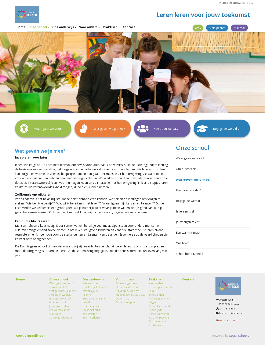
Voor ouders (88, 27)
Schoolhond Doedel (189, 254)
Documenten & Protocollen (158, 323)
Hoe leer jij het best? (95, 287)
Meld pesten (217, 28)
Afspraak (239, 28)
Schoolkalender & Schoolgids (159, 308)
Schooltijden (156, 295)
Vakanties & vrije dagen (159, 300)
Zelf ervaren (90, 314)
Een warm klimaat (188, 232)
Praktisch (110, 27)
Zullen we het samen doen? (95, 300)
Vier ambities (90, 283)
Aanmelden (156, 283)
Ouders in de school (128, 287)
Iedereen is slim (186, 211)
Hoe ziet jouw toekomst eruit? (92, 308)
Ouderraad (122, 298)
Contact (129, 27)
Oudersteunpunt (126, 302)
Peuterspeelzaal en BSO (160, 289)
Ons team (182, 243)
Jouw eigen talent (188, 222)
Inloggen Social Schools (236, 2)
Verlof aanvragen (159, 314)
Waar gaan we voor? (190, 158)
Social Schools (239, 336)
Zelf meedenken (92, 317)
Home (21, 27)
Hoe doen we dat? (188, 190)
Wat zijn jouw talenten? (90, 293)
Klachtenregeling (159, 317)
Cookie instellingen (31, 336)
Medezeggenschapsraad (129, 295)
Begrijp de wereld (188, 201)
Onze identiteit (186, 169)
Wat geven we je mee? (193, 180)
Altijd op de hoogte (127, 291)
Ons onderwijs (63, 27)
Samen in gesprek (126, 283)
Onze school (38, 27)
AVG (198, 28)
